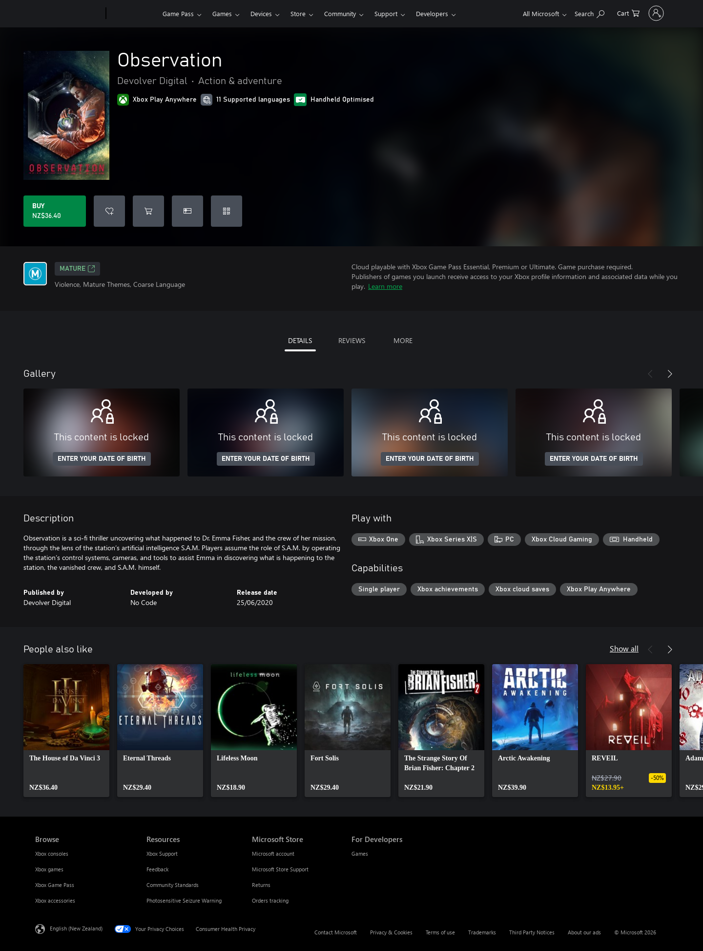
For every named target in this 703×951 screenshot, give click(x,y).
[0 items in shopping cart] (601, 12)
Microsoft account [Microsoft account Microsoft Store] (273, 853)
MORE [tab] (403, 340)
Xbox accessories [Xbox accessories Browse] (55, 900)
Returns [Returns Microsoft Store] (261, 885)
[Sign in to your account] (643, 13)
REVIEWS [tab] (351, 340)
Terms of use (440, 932)
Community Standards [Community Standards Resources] (172, 885)
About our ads (584, 932)
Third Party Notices (532, 932)
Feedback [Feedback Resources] (157, 869)
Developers (432, 13)
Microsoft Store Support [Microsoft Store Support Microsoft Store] (280, 869)
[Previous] (650, 374)
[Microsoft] (68, 13)
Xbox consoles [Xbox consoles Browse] (51, 853)
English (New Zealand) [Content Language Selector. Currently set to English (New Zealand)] (76, 928)
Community (340, 13)
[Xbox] (133, 13)
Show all (624, 648)
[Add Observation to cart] (148, 211)
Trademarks (482, 932)
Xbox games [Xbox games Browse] (49, 869)
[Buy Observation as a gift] (187, 211)
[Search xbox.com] (562, 12)
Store (298, 13)
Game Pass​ (178, 13)
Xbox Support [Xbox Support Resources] (162, 853)
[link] (66, 730)
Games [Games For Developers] (360, 853)
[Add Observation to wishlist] (109, 211)
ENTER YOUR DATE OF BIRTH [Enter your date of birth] (102, 458)
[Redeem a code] (226, 211)
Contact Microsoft (335, 932)
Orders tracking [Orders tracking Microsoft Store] (270, 900)
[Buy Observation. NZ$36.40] (54, 211)
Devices (261, 13)
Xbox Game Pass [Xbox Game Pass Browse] (54, 885)
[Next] (670, 374)
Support (385, 13)
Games (222, 13)
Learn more (385, 286)
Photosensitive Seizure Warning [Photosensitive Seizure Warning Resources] (184, 900)
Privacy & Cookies (391, 932)
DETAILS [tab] (300, 340)
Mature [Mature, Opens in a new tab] (77, 269)
